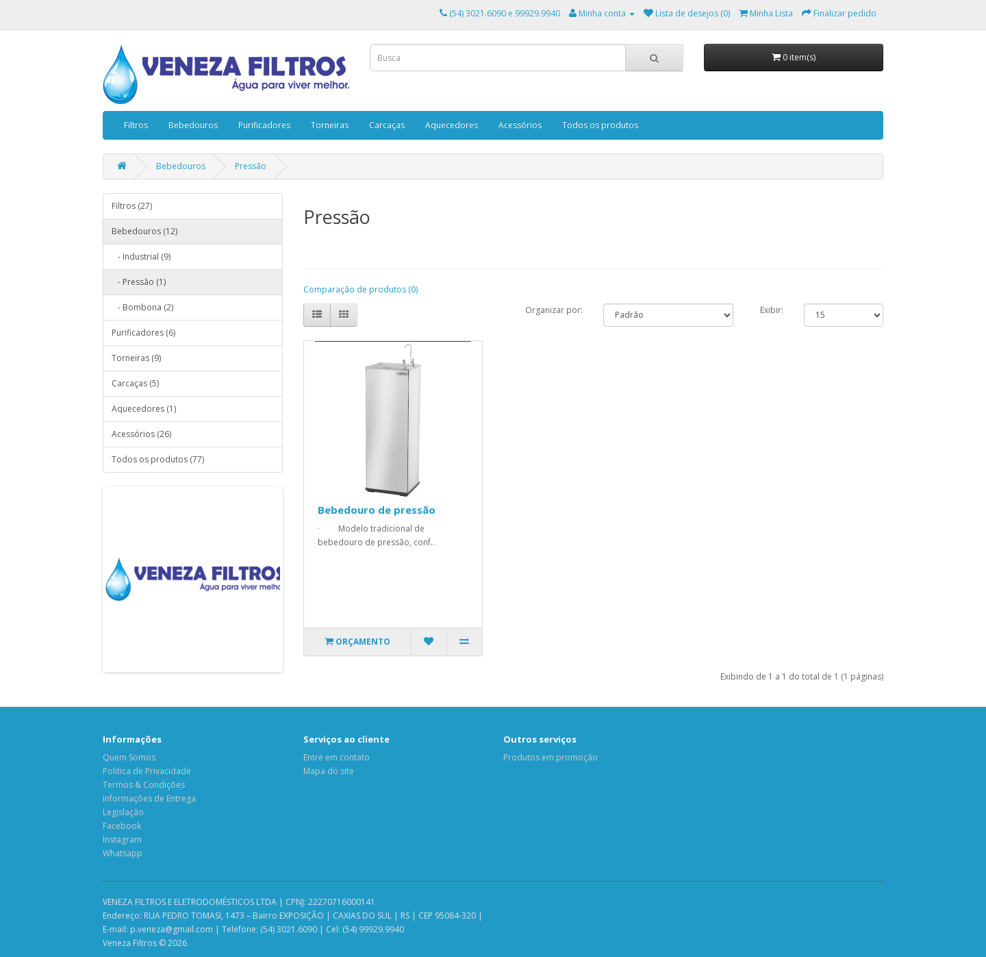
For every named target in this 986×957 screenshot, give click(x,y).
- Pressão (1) (139, 282)
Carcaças (387, 125)
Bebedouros (193, 125)
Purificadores (264, 125)
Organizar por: (554, 310)
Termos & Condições (144, 785)
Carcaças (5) (135, 383)
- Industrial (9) (141, 256)
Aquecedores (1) (144, 408)
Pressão (250, 166)
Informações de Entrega (149, 798)
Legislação (123, 812)
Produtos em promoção (550, 757)
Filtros (136, 125)
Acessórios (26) (141, 434)
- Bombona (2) (142, 307)
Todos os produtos (600, 125)
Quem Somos (129, 757)
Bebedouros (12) (144, 231)
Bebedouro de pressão (376, 510)
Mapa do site (328, 771)
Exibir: (771, 310)
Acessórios (520, 125)
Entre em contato (336, 757)
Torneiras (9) (136, 358)
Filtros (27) (132, 206)
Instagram (122, 839)
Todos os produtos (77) (158, 459)
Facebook (122, 826)
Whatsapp (122, 853)
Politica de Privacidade (147, 771)
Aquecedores (451, 125)
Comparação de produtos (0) (360, 289)
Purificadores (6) (143, 332)
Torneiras (330, 125)
